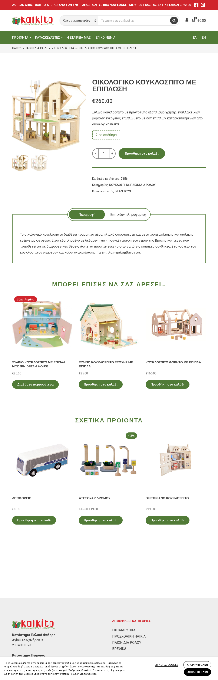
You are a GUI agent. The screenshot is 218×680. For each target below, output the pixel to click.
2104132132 (21, 616)
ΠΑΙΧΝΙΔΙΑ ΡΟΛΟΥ (37, 48)
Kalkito (17, 48)
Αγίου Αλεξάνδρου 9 (27, 590)
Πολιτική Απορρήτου (28, 643)
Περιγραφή (87, 215)
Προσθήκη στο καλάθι (142, 153)
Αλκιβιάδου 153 (24, 611)
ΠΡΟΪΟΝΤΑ (20, 37)
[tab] (87, 214)
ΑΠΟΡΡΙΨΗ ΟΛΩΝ (197, 664)
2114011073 (21, 595)
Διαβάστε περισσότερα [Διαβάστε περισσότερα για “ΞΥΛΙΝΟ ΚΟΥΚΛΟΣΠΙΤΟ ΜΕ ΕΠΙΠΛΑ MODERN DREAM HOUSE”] (35, 384)
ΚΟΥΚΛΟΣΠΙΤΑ (64, 48)
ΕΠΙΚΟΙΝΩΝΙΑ (105, 37)
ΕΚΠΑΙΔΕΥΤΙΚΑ (123, 580)
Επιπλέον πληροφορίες (128, 215)
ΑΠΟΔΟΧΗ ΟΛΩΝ (197, 672)
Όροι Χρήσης (22, 649)
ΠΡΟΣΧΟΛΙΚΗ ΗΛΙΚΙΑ (129, 586)
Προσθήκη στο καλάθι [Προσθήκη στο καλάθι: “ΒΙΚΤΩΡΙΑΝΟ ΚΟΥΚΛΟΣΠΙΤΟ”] (167, 520)
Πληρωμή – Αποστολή (29, 655)
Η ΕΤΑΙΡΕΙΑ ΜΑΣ (79, 37)
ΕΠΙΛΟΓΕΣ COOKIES (166, 664)
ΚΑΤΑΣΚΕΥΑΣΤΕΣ (47, 37)
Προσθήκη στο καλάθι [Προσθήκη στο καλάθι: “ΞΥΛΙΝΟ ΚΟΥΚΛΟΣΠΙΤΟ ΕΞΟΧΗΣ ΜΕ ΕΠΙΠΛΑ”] (101, 384)
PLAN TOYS (123, 191)
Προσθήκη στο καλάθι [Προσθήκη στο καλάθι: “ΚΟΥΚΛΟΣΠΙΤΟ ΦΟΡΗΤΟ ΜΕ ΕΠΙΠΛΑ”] (167, 384)
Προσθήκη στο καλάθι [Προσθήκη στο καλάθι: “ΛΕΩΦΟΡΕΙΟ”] (34, 520)
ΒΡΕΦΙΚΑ (119, 599)
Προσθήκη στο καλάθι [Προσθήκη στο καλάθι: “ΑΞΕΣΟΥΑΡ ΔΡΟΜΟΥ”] (101, 520)
